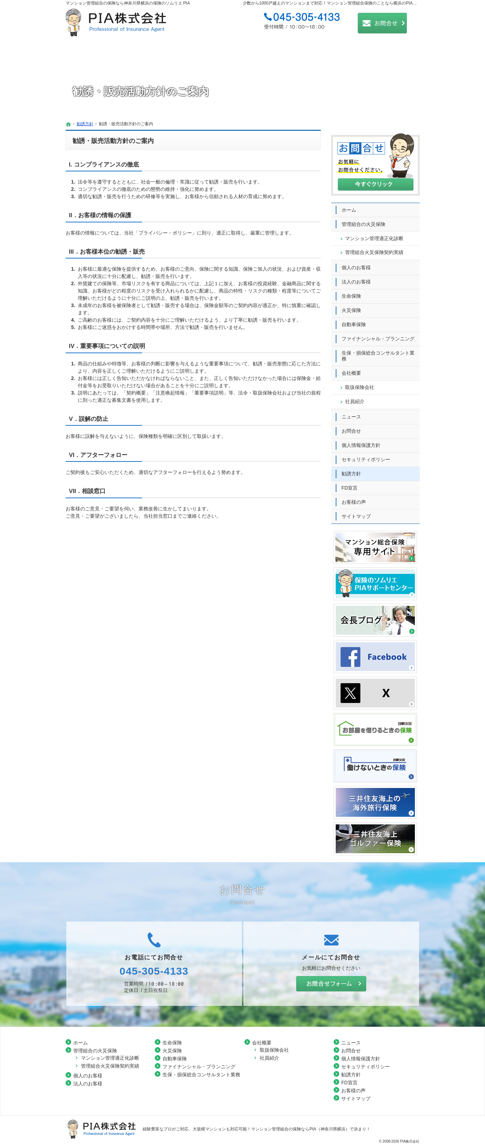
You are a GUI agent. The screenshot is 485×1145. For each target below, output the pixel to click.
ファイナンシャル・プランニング (378, 335)
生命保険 (351, 292)
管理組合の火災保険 (363, 220)
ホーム (349, 206)
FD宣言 (350, 484)
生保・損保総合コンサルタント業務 (378, 352)
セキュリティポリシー (366, 456)
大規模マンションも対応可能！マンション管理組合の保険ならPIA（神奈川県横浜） (271, 1129)
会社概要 (351, 369)
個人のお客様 (356, 264)
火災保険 (351, 306)
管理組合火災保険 (374, 249)
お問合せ (351, 427)
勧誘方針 (351, 470)
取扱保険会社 (359, 384)
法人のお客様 (356, 278)
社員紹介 (355, 398)
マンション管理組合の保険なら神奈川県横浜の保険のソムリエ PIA (128, 3)
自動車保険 (354, 321)
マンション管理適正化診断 (374, 235)
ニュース (351, 413)
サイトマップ (356, 513)
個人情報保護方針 (361, 441)
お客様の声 (354, 498)
